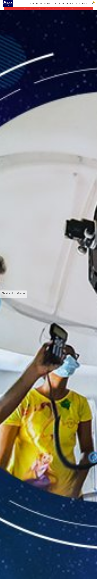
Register (85, 3)
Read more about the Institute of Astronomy (50, 301)
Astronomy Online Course (48, 104)
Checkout (54, 190)
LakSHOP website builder (72, 577)
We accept (48, 538)
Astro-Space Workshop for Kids (16, 104)
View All (42, 190)
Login (78, 3)
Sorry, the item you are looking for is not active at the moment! (48, 8)
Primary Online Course (48, 130)
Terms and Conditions (11, 570)
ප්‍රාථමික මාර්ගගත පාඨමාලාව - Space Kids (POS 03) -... (35, 174)
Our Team (39, 3)
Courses (31, 3)
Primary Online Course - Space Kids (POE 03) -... (13, 174)
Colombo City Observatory (81, 104)
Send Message (25, 529)
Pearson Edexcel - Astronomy (81, 130)
